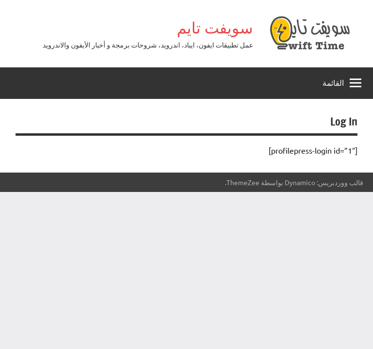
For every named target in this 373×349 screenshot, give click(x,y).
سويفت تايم (215, 27)
